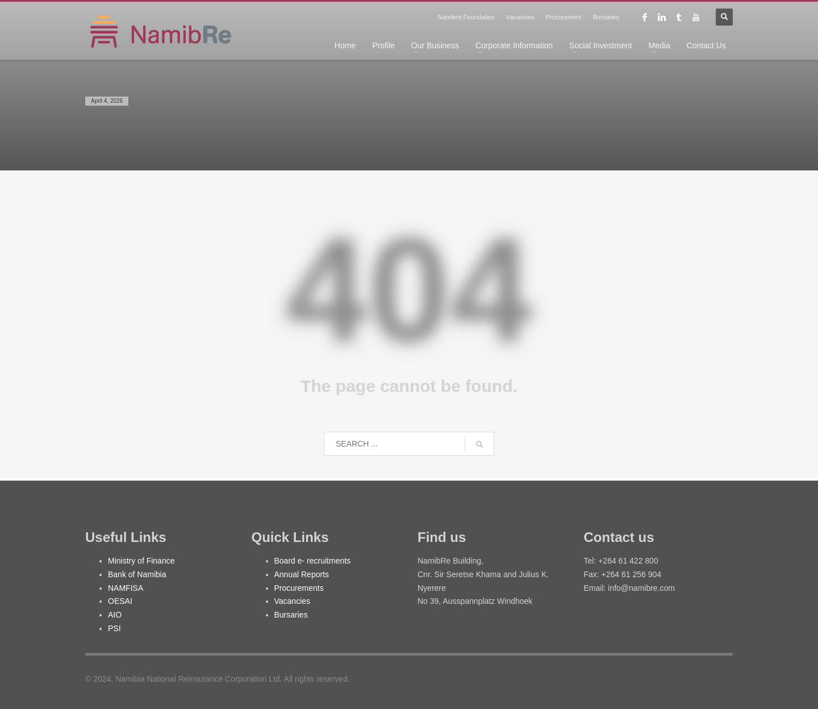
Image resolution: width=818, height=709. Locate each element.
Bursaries (606, 17)
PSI (114, 628)
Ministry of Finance (141, 560)
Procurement (564, 17)
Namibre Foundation (466, 17)
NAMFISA (125, 588)
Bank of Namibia (137, 574)
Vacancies (520, 17)
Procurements (299, 588)
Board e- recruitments (312, 560)
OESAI (120, 601)
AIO (115, 614)
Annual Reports (301, 574)
